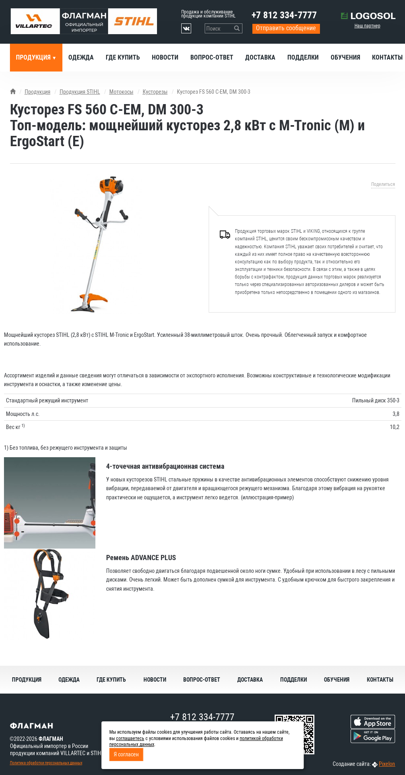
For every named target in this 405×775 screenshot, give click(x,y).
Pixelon (387, 764)
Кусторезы (155, 92)
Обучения (345, 57)
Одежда (81, 57)
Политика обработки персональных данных (46, 763)
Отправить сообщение (286, 28)
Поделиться (383, 184)
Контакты (380, 679)
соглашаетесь (130, 738)
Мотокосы (121, 92)
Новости (165, 57)
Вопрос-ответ (211, 57)
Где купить (123, 57)
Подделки (303, 57)
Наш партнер (367, 26)
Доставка (260, 57)
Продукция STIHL (80, 92)
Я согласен (126, 754)
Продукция (34, 57)
